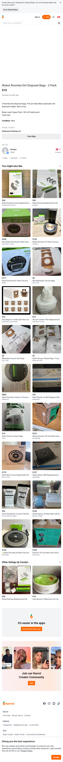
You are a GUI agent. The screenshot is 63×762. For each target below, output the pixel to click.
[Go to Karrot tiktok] (58, 703)
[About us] (53, 17)
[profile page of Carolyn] (5, 150)
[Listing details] (31, 123)
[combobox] (29, 23)
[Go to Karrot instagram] (49, 703)
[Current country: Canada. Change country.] (58, 17)
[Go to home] (3, 17)
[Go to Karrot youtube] (53, 703)
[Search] (59, 23)
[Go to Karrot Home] (8, 703)
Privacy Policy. (27, 751)
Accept (56, 757)
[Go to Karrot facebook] (44, 703)
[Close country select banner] (60, 2)
